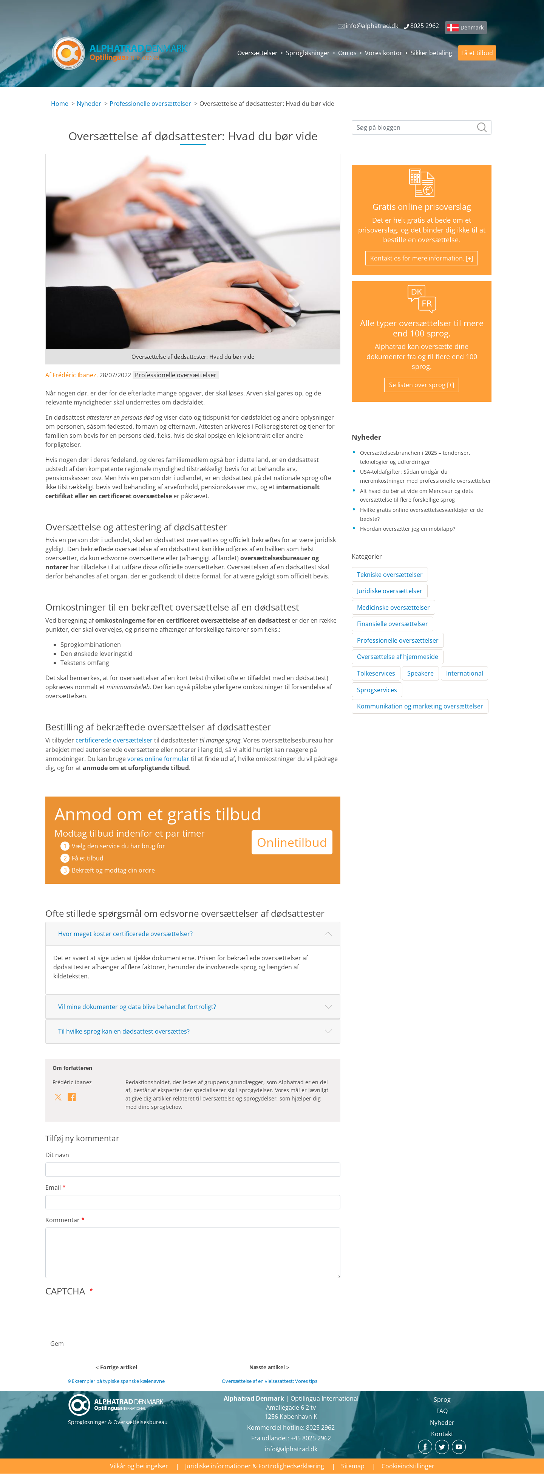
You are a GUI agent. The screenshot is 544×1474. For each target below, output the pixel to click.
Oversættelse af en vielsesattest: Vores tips (269, 1381)
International (464, 673)
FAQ (442, 1411)
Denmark (472, 27)
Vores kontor (383, 53)
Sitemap (353, 1466)
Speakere (420, 673)
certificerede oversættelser (114, 740)
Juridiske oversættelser (389, 591)
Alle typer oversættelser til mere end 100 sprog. (422, 328)
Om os (347, 53)
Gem (57, 1343)
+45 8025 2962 (311, 1438)
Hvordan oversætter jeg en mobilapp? (407, 528)
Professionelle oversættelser (150, 103)
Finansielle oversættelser (392, 624)
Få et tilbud (477, 53)
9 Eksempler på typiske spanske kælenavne (116, 1381)
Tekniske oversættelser (390, 574)
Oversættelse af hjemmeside (397, 657)
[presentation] (102, 1315)
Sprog (442, 1399)
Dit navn (57, 1155)
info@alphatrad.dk (291, 1449)
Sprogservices (377, 690)
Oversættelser (257, 53)
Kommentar (62, 1220)
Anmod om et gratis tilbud (157, 813)
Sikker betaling (431, 53)
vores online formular (158, 759)
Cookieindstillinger (408, 1466)
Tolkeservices (376, 673)
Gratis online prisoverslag (421, 206)
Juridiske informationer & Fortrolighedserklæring (254, 1466)
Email (53, 1187)
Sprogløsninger (308, 53)
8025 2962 (320, 1427)
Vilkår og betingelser (139, 1466)
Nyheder (89, 103)
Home (59, 103)
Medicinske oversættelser (393, 607)
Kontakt (442, 1434)
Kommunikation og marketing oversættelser (420, 706)
